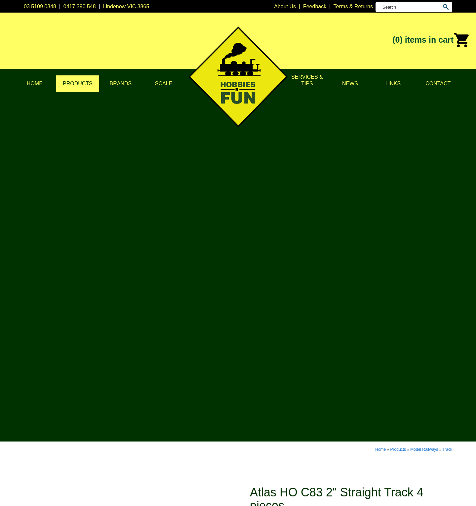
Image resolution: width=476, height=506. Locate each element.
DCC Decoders (170, 379)
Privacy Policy (83, 396)
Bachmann (250, 387)
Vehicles (162, 412)
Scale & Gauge (84, 420)
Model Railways (424, 93)
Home (35, 83)
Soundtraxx (251, 437)
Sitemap (33, 493)
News (350, 83)
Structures (164, 404)
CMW (244, 396)
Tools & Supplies (171, 445)
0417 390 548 (79, 6)
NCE (243, 429)
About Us (78, 387)
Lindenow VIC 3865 (126, 6)
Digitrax (247, 404)
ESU (243, 412)
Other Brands (253, 462)
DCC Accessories (172, 387)
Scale (163, 83)
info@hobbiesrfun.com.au (354, 404)
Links (393, 83)
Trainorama (251, 453)
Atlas (244, 379)
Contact (438, 83)
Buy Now (275, 206)
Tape (158, 437)
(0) (430, 40)
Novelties (163, 453)
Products (78, 83)
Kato (243, 420)
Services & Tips (307, 80)
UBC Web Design (204, 493)
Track (447, 93)
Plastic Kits (165, 420)
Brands (121, 83)
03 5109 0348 (40, 6)
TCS (243, 445)
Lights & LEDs (169, 429)
